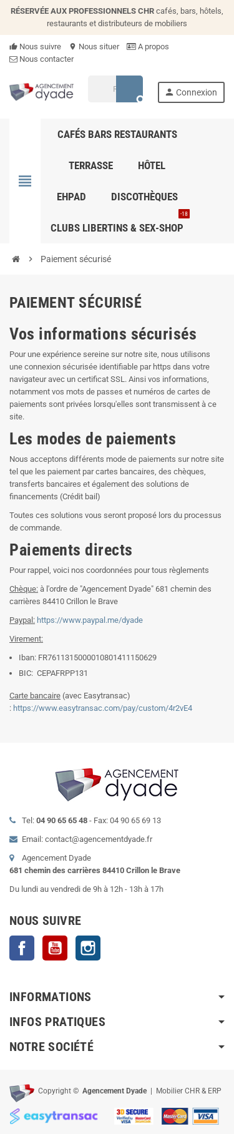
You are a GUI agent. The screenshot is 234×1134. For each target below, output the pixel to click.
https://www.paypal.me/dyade (90, 620)
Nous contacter (41, 59)
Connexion (190, 92)
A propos (148, 46)
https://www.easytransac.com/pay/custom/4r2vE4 (102, 708)
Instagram (88, 948)
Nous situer (94, 46)
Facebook (21, 948)
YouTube (54, 948)
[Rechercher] (115, 89)
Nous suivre (35, 46)
